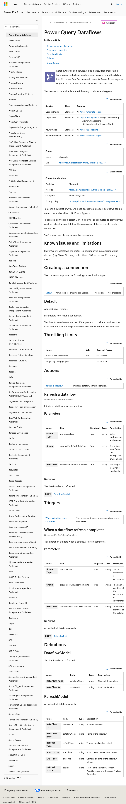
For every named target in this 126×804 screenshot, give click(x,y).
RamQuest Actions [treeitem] (17, 266)
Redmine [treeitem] (13, 366)
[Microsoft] (6, 4)
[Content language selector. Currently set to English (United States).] (16, 790)
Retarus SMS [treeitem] (14, 510)
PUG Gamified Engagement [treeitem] (21, 181)
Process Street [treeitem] (15, 88)
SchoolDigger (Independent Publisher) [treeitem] (21, 688)
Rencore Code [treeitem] (15, 427)
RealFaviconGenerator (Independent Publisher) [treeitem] (20, 308)
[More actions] (121, 22)
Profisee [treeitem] (12, 99)
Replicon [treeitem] (12, 464)
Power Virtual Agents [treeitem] (18, 46)
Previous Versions (26, 797)
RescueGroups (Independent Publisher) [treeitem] (22, 488)
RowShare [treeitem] (13, 617)
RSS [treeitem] (10, 628)
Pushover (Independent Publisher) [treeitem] (19, 199)
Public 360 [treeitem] (13, 175)
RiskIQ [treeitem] (11, 571)
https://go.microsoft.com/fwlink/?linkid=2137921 (91, 189)
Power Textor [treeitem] (14, 40)
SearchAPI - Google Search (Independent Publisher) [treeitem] (21, 727)
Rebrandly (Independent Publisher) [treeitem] (20, 318)
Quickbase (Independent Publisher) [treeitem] (20, 225)
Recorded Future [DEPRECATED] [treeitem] (16, 342)
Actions (50, 58)
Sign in (119, 3)
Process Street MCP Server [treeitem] (21, 94)
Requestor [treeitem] (13, 469)
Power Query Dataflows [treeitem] (20, 34)
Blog (40, 797)
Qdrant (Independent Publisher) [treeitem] (23, 206)
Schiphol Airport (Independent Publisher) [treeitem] (23, 678)
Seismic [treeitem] (12, 765)
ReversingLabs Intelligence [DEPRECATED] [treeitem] (21, 534)
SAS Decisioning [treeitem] (16, 665)
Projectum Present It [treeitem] (18, 121)
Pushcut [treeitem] (12, 192)
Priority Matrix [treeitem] (15, 71)
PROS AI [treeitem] (12, 169)
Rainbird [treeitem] (12, 260)
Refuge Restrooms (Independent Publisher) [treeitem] (20, 384)
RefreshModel (61, 636)
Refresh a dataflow (54, 385)
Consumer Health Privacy (86, 797)
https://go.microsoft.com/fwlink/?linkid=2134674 (82, 162)
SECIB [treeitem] (11, 734)
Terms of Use (110, 797)
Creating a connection (57, 50)
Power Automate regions (91, 111)
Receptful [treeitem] (13, 334)
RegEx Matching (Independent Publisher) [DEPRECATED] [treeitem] (23, 394)
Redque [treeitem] (12, 371)
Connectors (58, 22)
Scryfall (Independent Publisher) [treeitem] (23, 719)
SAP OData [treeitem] (14, 651)
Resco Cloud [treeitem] (14, 475)
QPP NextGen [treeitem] (15, 217)
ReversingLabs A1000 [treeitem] (18, 527)
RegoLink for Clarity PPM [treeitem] (20, 412)
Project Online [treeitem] (15, 110)
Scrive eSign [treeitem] (14, 714)
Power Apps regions (89, 129)
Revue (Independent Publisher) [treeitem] (23, 547)
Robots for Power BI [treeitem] (18, 602)
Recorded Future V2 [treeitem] (18, 360)
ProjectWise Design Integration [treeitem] (23, 127)
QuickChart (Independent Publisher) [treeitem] (20, 244)
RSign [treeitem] (11, 623)
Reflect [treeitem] (12, 377)
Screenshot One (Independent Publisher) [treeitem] (23, 706)
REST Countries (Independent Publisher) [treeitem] (22, 503)
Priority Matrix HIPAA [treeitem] (18, 77)
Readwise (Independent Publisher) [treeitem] (19, 299)
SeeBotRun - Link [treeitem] (17, 754)
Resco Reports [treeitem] (15, 480)
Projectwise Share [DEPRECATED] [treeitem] (17, 134)
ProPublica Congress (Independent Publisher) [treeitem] (20, 153)
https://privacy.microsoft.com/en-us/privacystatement (94, 201)
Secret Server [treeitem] (15, 740)
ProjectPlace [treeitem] (14, 116)
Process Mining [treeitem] (16, 82)
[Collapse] (37, 20)
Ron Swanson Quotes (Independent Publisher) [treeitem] (20, 610)
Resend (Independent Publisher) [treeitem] (23, 495)
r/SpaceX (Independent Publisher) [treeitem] (19, 253)
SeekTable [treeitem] (13, 760)
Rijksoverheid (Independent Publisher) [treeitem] (21, 564)
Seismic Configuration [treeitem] (19, 771)
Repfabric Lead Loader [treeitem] (19, 449)
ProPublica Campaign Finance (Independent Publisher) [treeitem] (22, 144)
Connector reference (78, 22)
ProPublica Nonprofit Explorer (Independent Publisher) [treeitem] (22, 162)
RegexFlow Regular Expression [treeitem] (22, 406)
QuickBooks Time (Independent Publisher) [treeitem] (23, 234)
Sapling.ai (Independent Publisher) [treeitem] (19, 658)
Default (49, 292)
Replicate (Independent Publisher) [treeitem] (19, 457)
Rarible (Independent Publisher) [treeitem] (23, 282)
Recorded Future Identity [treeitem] (20, 349)
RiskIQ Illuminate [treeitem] (16, 582)
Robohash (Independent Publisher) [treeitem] (20, 590)
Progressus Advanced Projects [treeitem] (23, 105)
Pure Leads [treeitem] (14, 186)
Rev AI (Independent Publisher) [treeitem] (23, 516)
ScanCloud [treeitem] (14, 671)
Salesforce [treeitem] (13, 634)
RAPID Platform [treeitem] (16, 277)
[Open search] (112, 4)
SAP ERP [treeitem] (12, 645)
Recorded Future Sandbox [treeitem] (21, 355)
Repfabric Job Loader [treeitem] (18, 443)
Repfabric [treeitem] (13, 438)
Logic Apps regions (88, 117)
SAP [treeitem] (10, 640)
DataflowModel (62, 494)
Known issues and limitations (60, 46)
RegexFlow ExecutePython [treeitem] (21, 401)
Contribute (53, 797)
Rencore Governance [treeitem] (18, 432)
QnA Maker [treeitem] (14, 212)
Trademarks (7, 802)
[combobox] (21, 26)
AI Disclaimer (8, 797)
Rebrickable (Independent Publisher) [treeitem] (20, 327)
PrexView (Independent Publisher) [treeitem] (19, 64)
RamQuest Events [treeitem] (17, 271)
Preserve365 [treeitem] (14, 57)
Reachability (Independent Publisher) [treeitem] (21, 290)
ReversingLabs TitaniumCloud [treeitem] (22, 541)
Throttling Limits (54, 54)
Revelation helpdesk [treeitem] (18, 521)
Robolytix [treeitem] (13, 597)
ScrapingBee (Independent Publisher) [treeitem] (21, 697)
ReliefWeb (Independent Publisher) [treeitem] (20, 419)
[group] (84, 588)
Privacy (65, 797)
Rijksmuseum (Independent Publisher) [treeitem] (21, 554)
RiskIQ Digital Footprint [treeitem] (19, 577)
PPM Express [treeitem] (14, 51)
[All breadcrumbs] (46, 22)
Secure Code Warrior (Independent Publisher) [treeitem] (20, 747)
